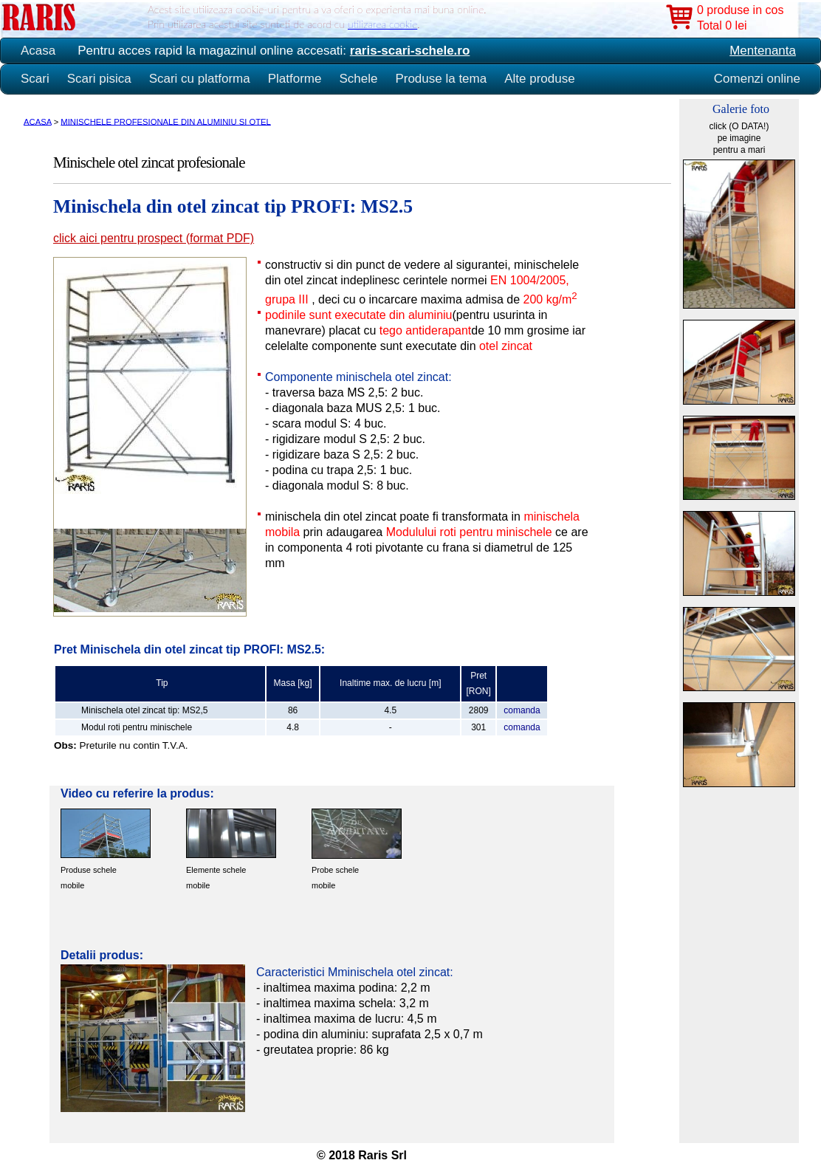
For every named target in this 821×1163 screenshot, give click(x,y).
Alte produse (539, 79)
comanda (522, 710)
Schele (358, 79)
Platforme (295, 79)
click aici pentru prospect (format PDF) (153, 238)
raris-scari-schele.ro (410, 51)
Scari (35, 79)
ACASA (38, 121)
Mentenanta (762, 51)
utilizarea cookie (382, 24)
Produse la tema (441, 79)
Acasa (38, 51)
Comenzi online (757, 79)
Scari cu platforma (199, 79)
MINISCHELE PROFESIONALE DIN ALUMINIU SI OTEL (165, 121)
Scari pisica (99, 79)
